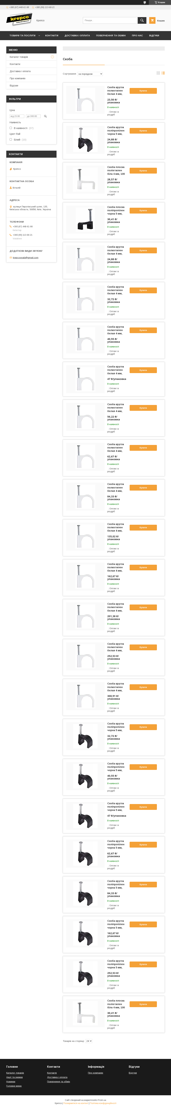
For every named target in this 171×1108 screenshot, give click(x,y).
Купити (143, 91)
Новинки (10, 1081)
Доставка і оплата (77, 35)
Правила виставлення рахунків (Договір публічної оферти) (50, 44)
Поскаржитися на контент (75, 1103)
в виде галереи (158, 73)
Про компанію (17, 78)
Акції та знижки (14, 1077)
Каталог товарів (19, 57)
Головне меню (14, 1086)
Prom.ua (102, 1100)
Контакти (51, 35)
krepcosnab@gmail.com (25, 257)
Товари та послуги (22, 35)
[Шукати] (142, 20)
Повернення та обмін (111, 35)
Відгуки (154, 35)
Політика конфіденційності (103, 1103)
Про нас (137, 35)
